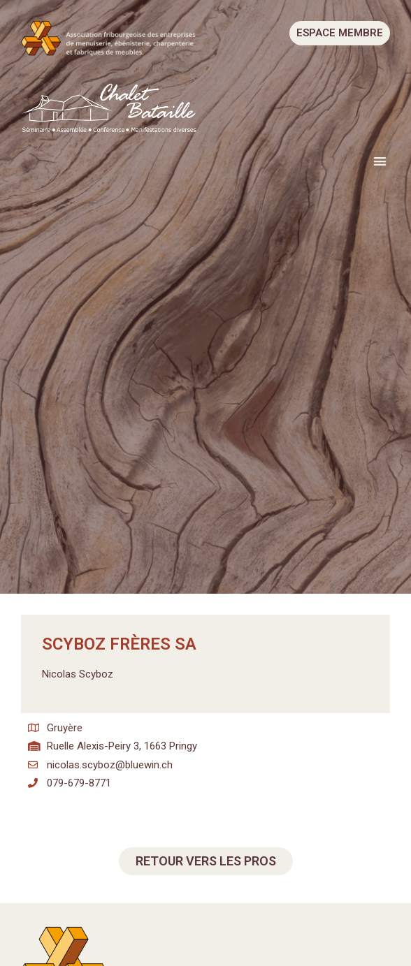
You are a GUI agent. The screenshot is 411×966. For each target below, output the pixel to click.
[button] (380, 161)
